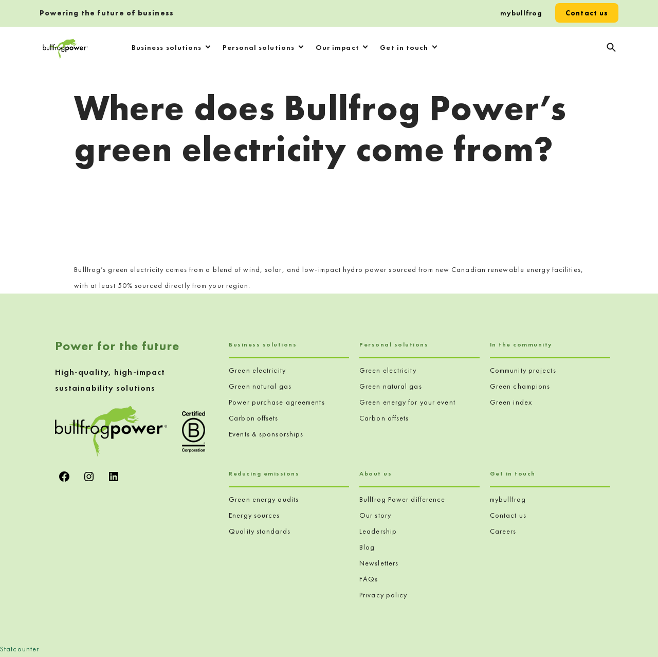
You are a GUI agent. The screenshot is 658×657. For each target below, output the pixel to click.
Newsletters (378, 563)
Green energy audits (264, 499)
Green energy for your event (407, 402)
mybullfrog (521, 12)
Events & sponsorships (266, 434)
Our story (375, 515)
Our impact (337, 47)
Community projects (523, 370)
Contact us (586, 12)
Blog (367, 547)
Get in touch (404, 47)
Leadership (378, 531)
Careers (503, 531)
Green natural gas (260, 386)
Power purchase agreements (277, 402)
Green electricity (257, 370)
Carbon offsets (253, 418)
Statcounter (19, 648)
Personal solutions (259, 47)
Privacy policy (383, 594)
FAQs (368, 578)
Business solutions (167, 47)
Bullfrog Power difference (402, 499)
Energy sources (254, 515)
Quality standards (259, 531)
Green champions (520, 386)
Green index (511, 402)
